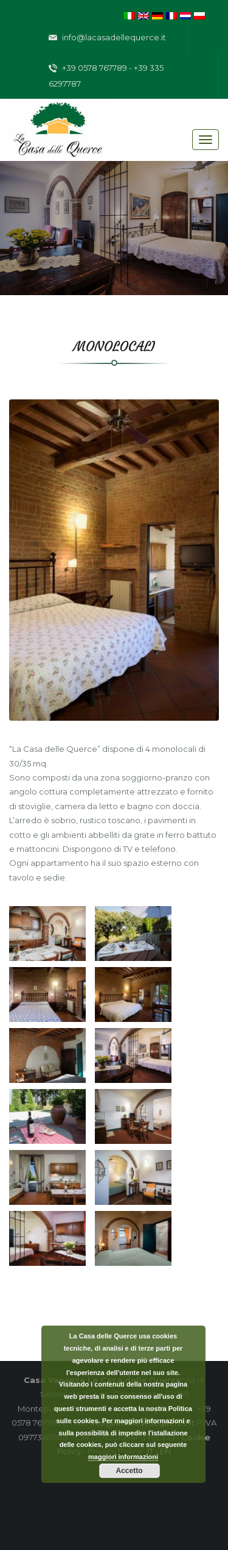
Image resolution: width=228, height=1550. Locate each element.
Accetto (129, 1470)
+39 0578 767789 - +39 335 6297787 (106, 75)
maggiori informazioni (123, 1456)
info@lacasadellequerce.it (107, 37)
